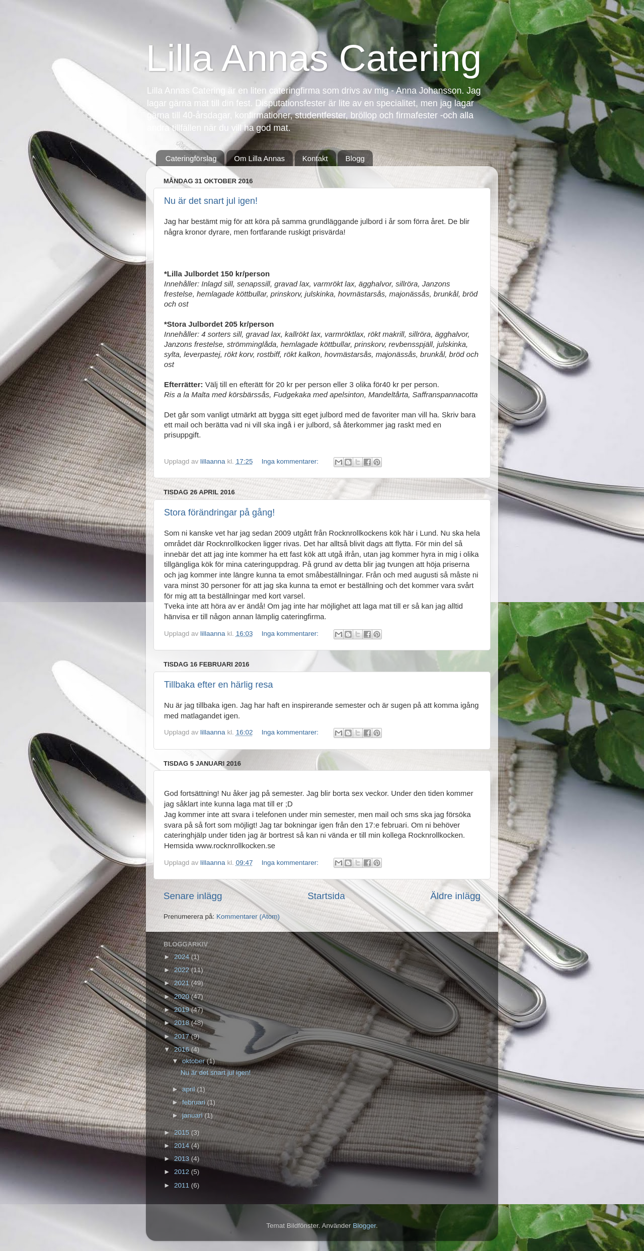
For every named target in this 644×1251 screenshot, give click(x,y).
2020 (182, 996)
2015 (182, 1132)
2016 (182, 1049)
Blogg (354, 158)
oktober (194, 1061)
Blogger (364, 1225)
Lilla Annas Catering (313, 58)
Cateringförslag (191, 158)
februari (194, 1102)
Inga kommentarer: (291, 461)
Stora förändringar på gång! (219, 512)
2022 (182, 970)
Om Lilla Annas (259, 158)
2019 (182, 1009)
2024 (182, 957)
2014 (182, 1145)
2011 (182, 1185)
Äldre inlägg (455, 896)
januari (193, 1115)
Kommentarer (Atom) (248, 916)
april (189, 1089)
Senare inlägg (193, 896)
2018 (182, 1022)
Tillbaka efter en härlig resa (218, 685)
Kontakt (315, 158)
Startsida (326, 896)
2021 (182, 983)
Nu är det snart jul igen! (211, 201)
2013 (182, 1158)
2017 (182, 1036)
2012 (182, 1171)
